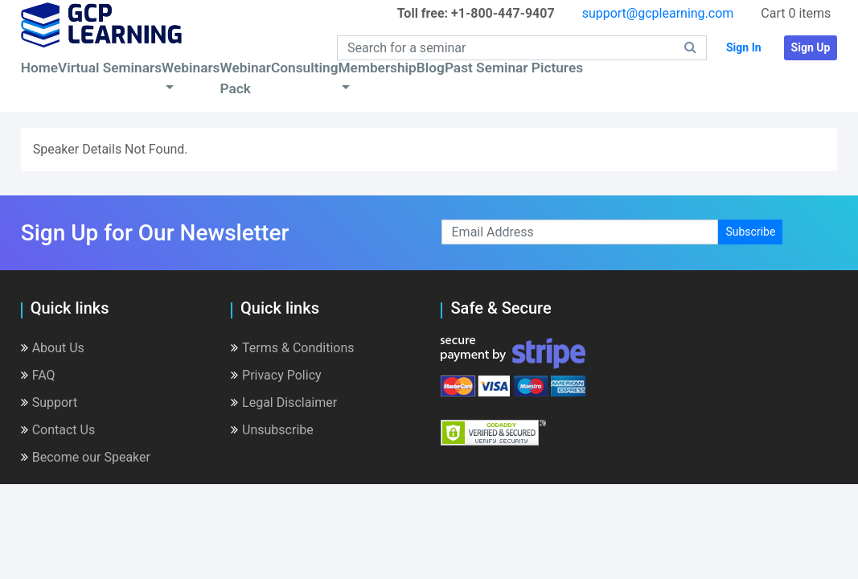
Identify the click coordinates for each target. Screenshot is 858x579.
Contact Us (58, 429)
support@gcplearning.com (658, 13)
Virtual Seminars (110, 68)
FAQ (38, 375)
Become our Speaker (85, 457)
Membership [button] (378, 68)
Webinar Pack (246, 78)
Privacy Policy (276, 375)
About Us (52, 347)
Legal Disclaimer (284, 402)
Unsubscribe (272, 429)
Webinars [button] (191, 68)
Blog (431, 68)
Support (49, 402)
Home (39, 68)
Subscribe (750, 231)
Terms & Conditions (293, 347)
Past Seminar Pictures (514, 68)
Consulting (304, 68)
